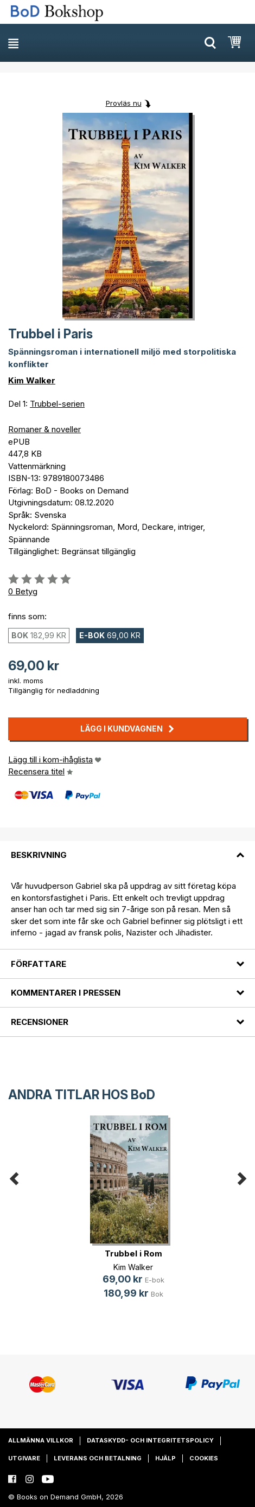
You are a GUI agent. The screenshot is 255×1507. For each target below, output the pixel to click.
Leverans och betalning (98, 1458)
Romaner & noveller (44, 429)
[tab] (127, 849)
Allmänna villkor (40, 1440)
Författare (38, 964)
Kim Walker (31, 380)
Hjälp (165, 1458)
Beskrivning (39, 855)
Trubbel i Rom (133, 1253)
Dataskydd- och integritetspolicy (150, 1440)
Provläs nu (124, 103)
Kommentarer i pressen (65, 992)
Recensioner (39, 1022)
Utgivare (24, 1458)
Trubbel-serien (57, 404)
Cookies (203, 1458)
